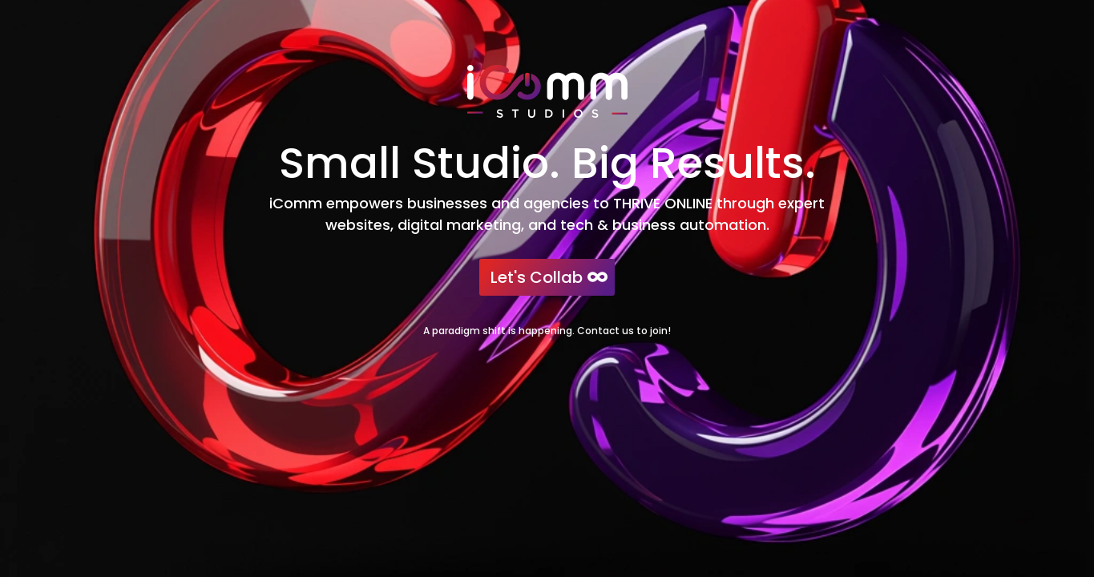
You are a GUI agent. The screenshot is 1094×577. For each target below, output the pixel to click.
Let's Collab (536, 277)
